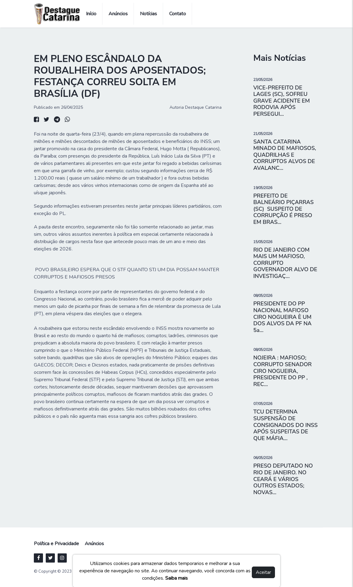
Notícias (148, 13)
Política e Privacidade (56, 543)
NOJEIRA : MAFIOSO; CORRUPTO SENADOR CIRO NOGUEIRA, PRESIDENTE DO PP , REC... (282, 371)
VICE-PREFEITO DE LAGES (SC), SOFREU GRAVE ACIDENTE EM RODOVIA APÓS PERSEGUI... (281, 101)
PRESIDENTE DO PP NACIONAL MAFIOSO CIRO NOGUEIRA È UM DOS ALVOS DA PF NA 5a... (282, 317)
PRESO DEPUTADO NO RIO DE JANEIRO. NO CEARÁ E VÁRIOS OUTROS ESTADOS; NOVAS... (283, 479)
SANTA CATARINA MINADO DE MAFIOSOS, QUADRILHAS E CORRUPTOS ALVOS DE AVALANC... (284, 155)
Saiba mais (176, 578)
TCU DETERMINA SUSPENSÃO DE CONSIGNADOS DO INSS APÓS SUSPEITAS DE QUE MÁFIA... (285, 425)
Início (91, 13)
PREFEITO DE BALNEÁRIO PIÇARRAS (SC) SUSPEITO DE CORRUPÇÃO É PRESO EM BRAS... (284, 209)
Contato (177, 13)
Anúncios (118, 13)
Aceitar (263, 572)
